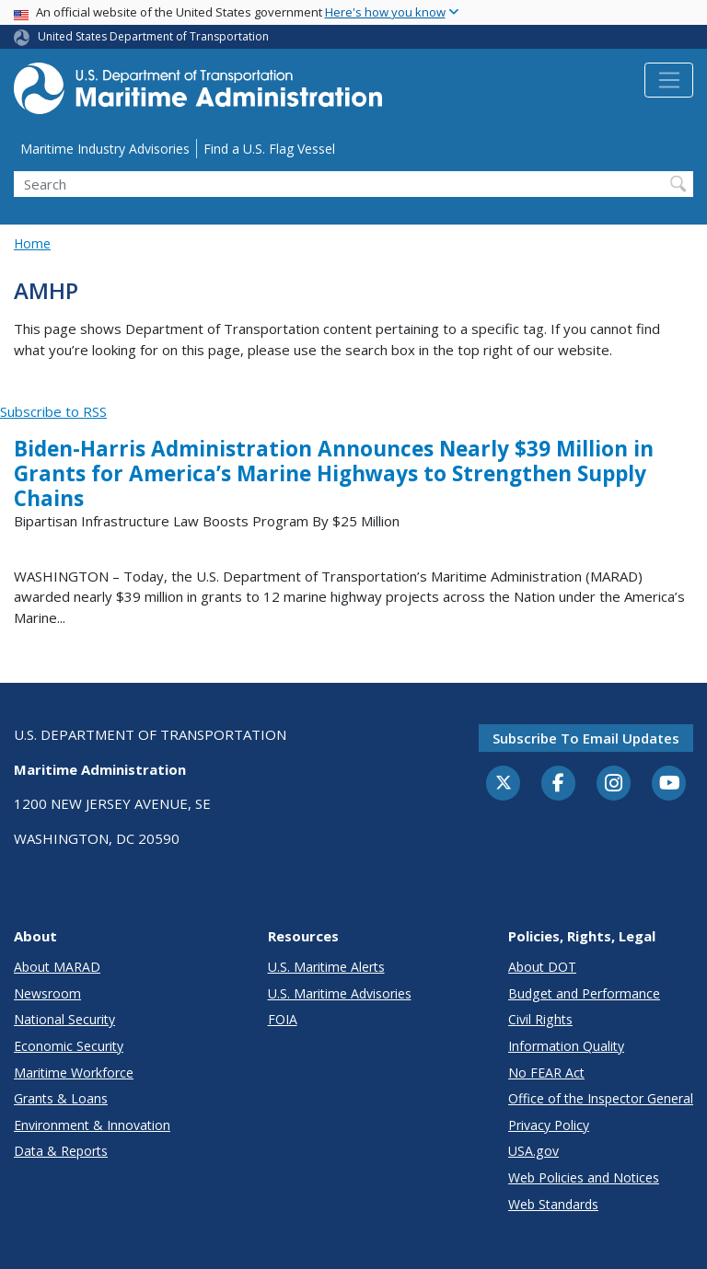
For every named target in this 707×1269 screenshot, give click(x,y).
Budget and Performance (584, 993)
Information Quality (566, 1046)
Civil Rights (540, 1019)
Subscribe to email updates (586, 738)
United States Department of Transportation (153, 36)
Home (32, 243)
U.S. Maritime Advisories (339, 993)
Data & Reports (61, 1150)
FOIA (282, 1019)
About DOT (542, 966)
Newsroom (47, 993)
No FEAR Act (546, 1072)
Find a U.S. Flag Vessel (269, 148)
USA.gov (533, 1150)
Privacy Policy (548, 1125)
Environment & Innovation (92, 1125)
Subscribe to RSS (53, 411)
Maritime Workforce (73, 1072)
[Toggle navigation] (668, 80)
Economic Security (68, 1046)
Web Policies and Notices (583, 1177)
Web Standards (553, 1204)
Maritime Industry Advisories (105, 148)
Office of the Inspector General (600, 1098)
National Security (64, 1019)
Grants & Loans (61, 1098)
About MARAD (57, 966)
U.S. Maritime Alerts (326, 966)
